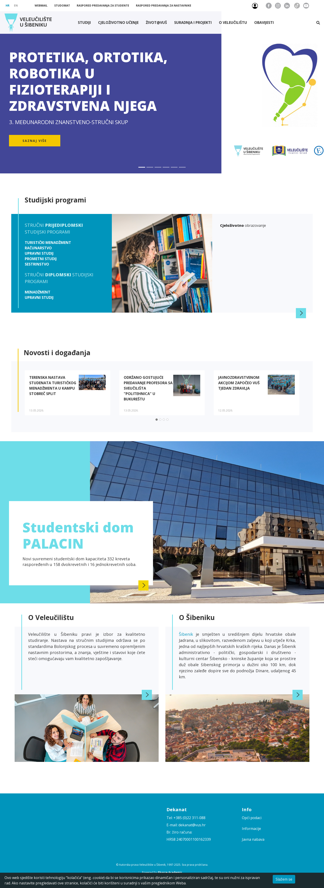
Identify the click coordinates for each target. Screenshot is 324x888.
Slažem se (284, 879)
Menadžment (37, 292)
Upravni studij (39, 253)
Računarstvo (38, 247)
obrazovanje (243, 225)
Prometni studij (41, 258)
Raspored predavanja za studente (103, 5)
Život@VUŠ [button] (156, 22)
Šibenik (187, 634)
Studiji (84, 22)
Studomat (62, 5)
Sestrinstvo (37, 264)
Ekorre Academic (170, 872)
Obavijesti (264, 22)
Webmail (41, 5)
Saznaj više (34, 141)
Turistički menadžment (48, 242)
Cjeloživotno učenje (118, 22)
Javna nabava (253, 839)
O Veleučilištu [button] (233, 22)
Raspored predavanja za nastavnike (163, 5)
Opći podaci (251, 817)
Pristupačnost (318, 6)
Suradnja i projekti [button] (193, 22)
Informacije (251, 828)
